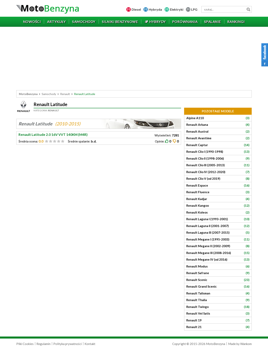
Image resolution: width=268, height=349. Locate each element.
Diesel (136, 9)
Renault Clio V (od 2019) (217, 178)
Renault (65, 94)
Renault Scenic (217, 280)
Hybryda (155, 9)
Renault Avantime (217, 138)
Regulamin (43, 344)
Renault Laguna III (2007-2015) (217, 232)
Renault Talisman (217, 293)
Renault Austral (217, 131)
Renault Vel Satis (217, 313)
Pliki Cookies (25, 344)
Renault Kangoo (217, 205)
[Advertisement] (134, 59)
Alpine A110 (217, 118)
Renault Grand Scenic (217, 286)
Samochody (49, 94)
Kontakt (90, 344)
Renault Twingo (217, 307)
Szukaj (248, 9)
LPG (194, 9)
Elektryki (176, 9)
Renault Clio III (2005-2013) (217, 165)
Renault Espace (217, 185)
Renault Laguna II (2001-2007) (217, 226)
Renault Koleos (217, 212)
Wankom (246, 344)
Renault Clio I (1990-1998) (217, 151)
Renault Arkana (217, 124)
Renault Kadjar (217, 199)
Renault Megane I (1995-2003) (217, 239)
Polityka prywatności (67, 344)
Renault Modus (217, 266)
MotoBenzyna (28, 94)
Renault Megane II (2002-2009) (217, 246)
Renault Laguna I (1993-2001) (217, 219)
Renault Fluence (217, 192)
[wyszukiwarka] (226, 9)
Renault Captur (217, 145)
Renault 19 (217, 320)
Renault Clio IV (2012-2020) (217, 172)
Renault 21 (217, 327)
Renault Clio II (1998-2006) (217, 158)
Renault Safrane (217, 273)
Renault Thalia (217, 300)
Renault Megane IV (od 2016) (217, 259)
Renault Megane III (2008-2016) (217, 253)
